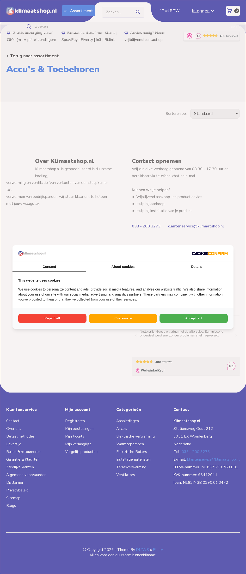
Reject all (52, 318)
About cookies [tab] (123, 267)
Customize (123, 318)
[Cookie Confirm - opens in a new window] (210, 253)
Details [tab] (196, 267)
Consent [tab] (49, 267)
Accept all (193, 318)
